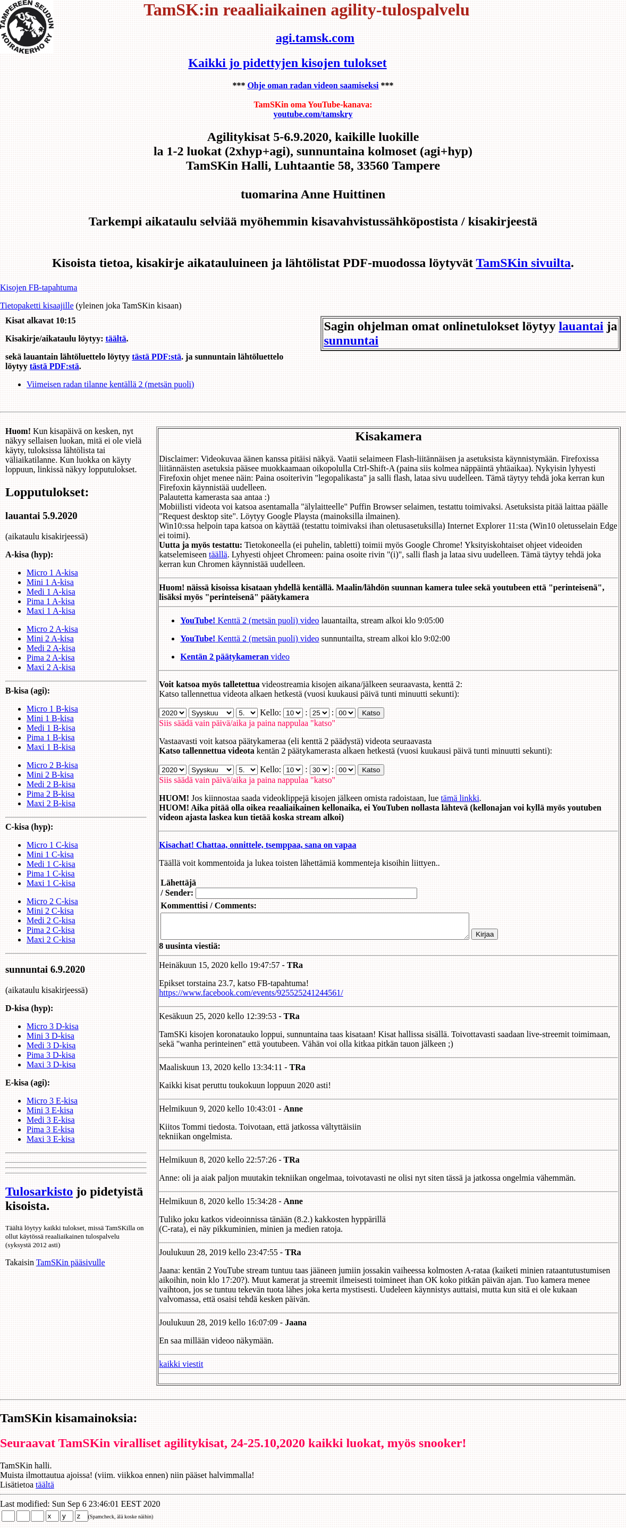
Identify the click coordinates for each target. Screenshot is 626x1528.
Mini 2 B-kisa (50, 784)
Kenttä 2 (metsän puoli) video (238, 620)
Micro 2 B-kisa (52, 774)
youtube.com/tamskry (313, 114)
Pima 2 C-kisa (51, 939)
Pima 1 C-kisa (51, 883)
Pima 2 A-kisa (51, 667)
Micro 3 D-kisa (53, 1035)
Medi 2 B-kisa (51, 793)
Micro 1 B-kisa (52, 718)
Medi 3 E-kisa (51, 1129)
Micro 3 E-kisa (52, 1110)
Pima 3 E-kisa (50, 1138)
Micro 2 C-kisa (52, 910)
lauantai (581, 326)
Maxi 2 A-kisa (51, 676)
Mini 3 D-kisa (50, 1045)
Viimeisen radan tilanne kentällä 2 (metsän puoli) (110, 384)
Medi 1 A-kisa (51, 601)
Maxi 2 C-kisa (51, 949)
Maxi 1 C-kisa (51, 892)
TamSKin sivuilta (523, 263)
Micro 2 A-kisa (52, 638)
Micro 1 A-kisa (52, 582)
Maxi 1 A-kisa (51, 620)
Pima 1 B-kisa (51, 747)
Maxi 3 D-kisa (51, 1074)
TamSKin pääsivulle (70, 1271)
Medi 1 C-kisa (51, 873)
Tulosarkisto (39, 1201)
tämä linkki (448, 798)
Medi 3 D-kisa (51, 1054)
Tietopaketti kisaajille (37, 305)
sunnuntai (351, 340)
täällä (207, 554)
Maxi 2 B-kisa (51, 812)
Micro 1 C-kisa (52, 854)
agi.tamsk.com (315, 38)
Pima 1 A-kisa (51, 610)
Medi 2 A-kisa (51, 657)
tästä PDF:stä (156, 356)
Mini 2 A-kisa (50, 648)
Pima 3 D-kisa (51, 1064)
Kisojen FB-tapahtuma (38, 287)
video (223, 656)
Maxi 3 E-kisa (51, 1148)
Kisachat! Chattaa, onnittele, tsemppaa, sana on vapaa (246, 844)
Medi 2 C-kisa (51, 929)
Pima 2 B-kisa (51, 803)
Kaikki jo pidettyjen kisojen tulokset (287, 63)
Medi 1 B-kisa (51, 737)
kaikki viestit (170, 1368)
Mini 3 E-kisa (50, 1119)
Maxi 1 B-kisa (51, 756)
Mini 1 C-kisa (50, 864)
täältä (115, 338)
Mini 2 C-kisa (50, 920)
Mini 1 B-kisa (50, 727)
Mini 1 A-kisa (50, 591)
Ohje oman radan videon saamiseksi (312, 85)
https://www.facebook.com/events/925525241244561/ (240, 997)
